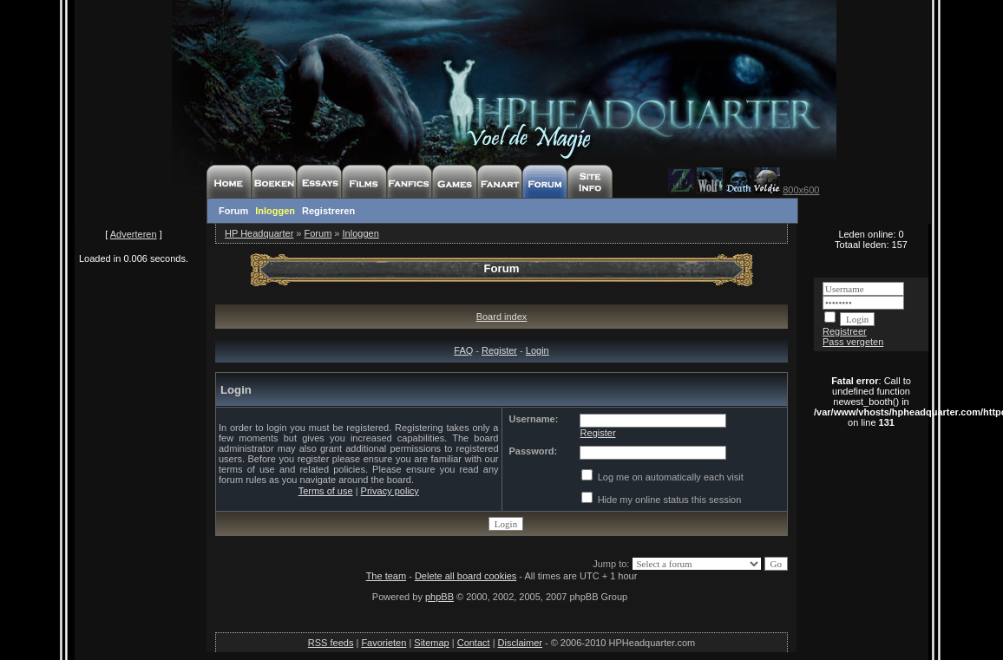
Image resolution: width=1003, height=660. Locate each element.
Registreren (328, 211)
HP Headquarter (259, 233)
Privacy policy (390, 491)
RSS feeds (331, 642)
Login (537, 350)
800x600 (801, 190)
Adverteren (133, 234)
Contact (473, 642)
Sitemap (431, 642)
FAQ (463, 350)
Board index (502, 316)
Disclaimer (520, 642)
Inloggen (275, 211)
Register (499, 350)
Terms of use (325, 491)
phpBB (439, 596)
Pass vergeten (853, 342)
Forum (233, 211)
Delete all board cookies (465, 576)
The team (386, 576)
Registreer (845, 331)
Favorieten (383, 642)
